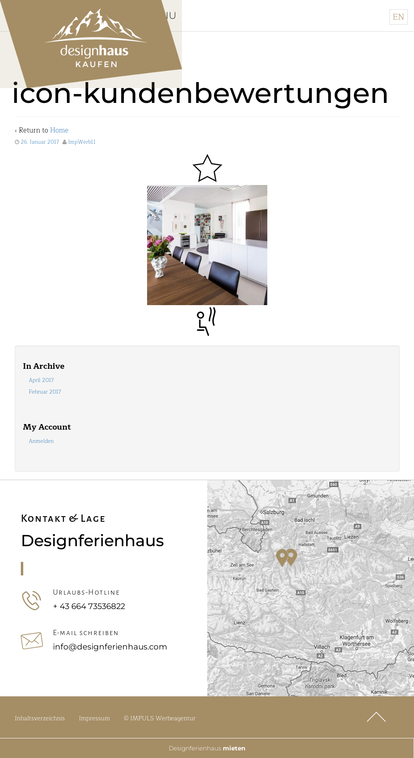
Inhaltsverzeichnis (40, 720)
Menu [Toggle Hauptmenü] (173, 16)
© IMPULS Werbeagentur (160, 720)
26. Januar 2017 (40, 143)
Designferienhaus (207, 748)
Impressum (94, 720)
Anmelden (41, 442)
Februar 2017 (45, 393)
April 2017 (41, 381)
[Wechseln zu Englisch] (399, 17)
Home (59, 131)
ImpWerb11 (82, 143)
